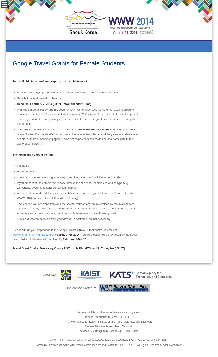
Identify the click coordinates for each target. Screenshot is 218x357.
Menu (4, 4)
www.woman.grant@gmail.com (32, 234)
